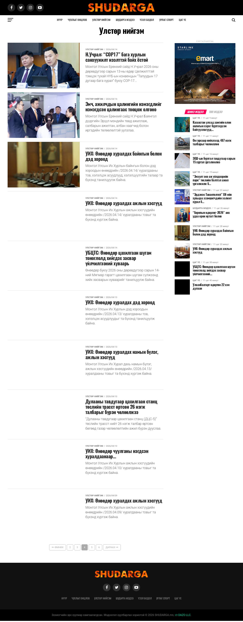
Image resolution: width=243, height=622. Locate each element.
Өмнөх (57, 548)
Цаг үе (182, 20)
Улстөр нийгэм (101, 20)
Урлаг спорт (166, 20)
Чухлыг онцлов (77, 20)
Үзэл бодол (147, 20)
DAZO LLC (183, 616)
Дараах (112, 548)
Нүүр (59, 20)
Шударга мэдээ (125, 20)
